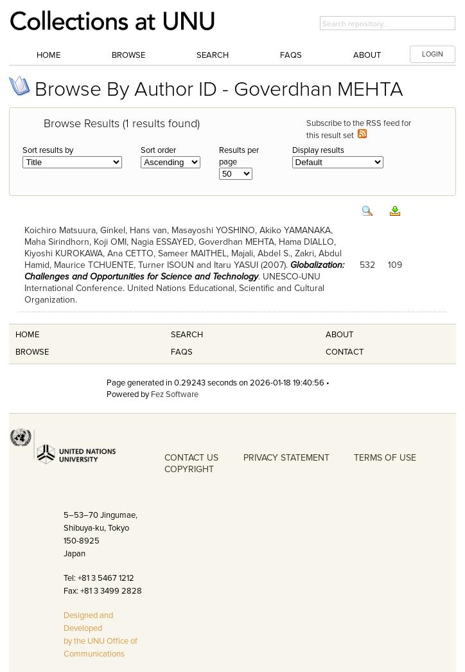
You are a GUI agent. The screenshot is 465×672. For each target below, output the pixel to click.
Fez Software (174, 394)
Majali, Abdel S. (260, 253)
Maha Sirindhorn (56, 241)
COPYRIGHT (189, 469)
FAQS (182, 352)
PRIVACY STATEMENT (286, 457)
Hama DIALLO (306, 241)
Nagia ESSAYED (162, 241)
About (367, 55)
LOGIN (432, 54)
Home (48, 55)
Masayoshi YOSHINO (213, 230)
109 (395, 265)
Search (213, 55)
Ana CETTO (130, 253)
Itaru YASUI (236, 265)
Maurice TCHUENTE (94, 265)
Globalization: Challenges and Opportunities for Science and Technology (184, 271)
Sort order (158, 150)
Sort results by (47, 150)
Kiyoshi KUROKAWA (63, 253)
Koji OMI (110, 241)
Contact (345, 352)
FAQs (291, 55)
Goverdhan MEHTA (236, 241)
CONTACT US (191, 457)
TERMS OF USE (385, 457)
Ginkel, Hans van (133, 230)
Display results (318, 150)
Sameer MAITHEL (192, 253)
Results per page (239, 156)
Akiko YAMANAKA (295, 230)
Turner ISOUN (166, 265)
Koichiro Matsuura (60, 230)
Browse (128, 55)
